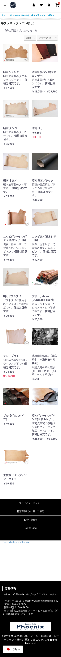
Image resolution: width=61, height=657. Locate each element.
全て (4, 15)
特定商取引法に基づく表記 (30, 511)
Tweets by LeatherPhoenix (15, 542)
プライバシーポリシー (30, 503)
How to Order (30, 528)
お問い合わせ (30, 519)
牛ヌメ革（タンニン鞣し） (43, 15)
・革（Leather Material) (18, 15)
